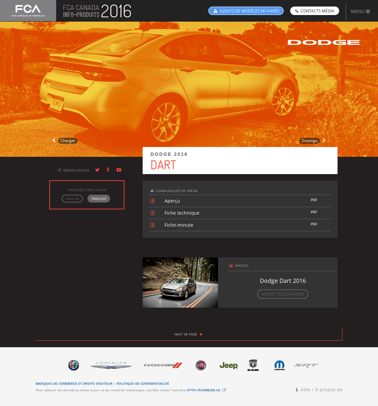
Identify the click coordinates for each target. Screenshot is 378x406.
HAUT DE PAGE (189, 334)
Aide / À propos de (318, 389)
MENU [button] (360, 11)
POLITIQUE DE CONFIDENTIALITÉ (143, 383)
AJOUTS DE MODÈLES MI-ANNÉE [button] (246, 11)
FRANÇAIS (98, 198)
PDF (314, 200)
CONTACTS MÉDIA (314, 11)
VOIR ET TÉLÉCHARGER (283, 294)
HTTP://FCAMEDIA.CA (207, 390)
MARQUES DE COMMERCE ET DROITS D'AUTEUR (74, 383)
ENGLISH (72, 198)
